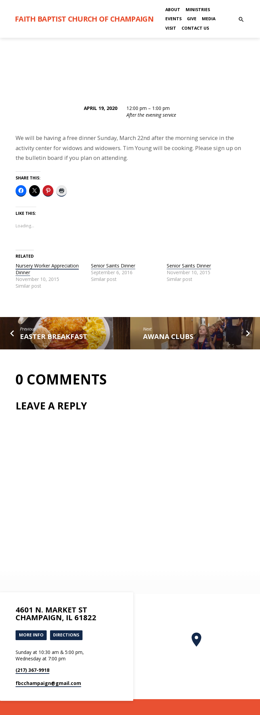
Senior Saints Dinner (113, 265)
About (172, 9)
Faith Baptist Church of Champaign (84, 19)
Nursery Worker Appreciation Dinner (47, 269)
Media (208, 19)
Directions (66, 635)
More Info (31, 635)
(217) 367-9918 (32, 670)
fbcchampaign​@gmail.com (48, 683)
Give (191, 19)
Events (173, 19)
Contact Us (195, 28)
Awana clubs (168, 336)
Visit (170, 28)
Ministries (198, 9)
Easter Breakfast (53, 336)
